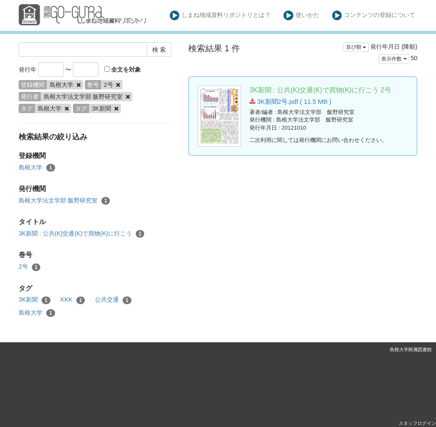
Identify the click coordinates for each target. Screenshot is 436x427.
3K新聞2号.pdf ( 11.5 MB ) (290, 101)
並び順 (356, 47)
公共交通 (113, 300)
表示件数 (393, 59)
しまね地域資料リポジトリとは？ (220, 15)
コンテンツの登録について (374, 15)
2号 (29, 267)
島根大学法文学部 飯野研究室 (64, 201)
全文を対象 (122, 69)
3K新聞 (34, 300)
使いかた (301, 15)
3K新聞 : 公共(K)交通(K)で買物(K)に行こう (81, 234)
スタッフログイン (417, 423)
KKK (73, 300)
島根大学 (37, 168)
